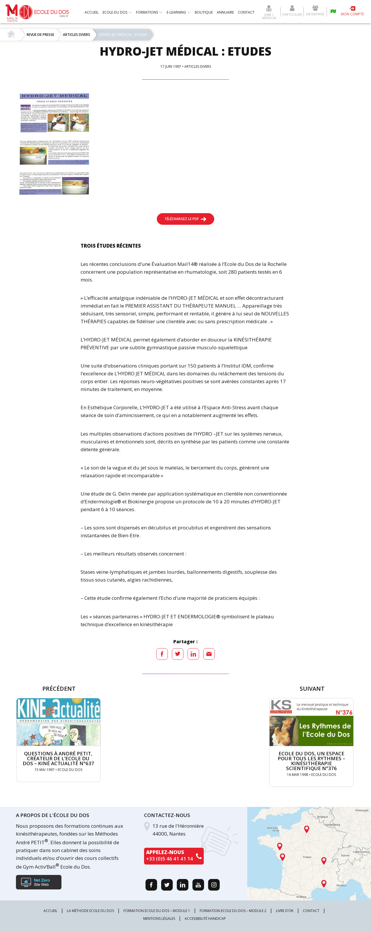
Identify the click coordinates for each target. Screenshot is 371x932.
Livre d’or (284, 910)
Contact (246, 12)
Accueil (92, 12)
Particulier (292, 14)
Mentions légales (159, 918)
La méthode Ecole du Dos (90, 910)
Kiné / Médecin (269, 15)
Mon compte (352, 14)
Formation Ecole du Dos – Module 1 (156, 910)
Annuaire (225, 12)
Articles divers (197, 66)
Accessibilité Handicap (205, 918)
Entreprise (315, 14)
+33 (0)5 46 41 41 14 (169, 858)
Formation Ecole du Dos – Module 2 (233, 910)
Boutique (204, 12)
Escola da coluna (333, 11)
